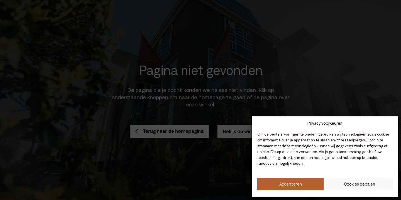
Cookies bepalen (359, 184)
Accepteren (290, 184)
